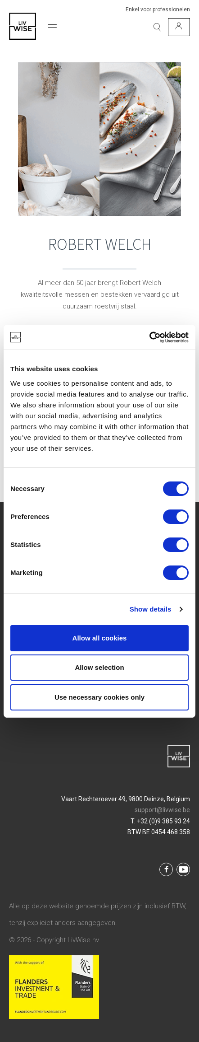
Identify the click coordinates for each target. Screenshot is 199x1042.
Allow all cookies (99, 638)
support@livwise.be (162, 809)
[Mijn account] (179, 27)
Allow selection (99, 667)
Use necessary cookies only (99, 697)
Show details (151, 609)
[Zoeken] (157, 27)
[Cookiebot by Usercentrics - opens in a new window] (149, 337)
